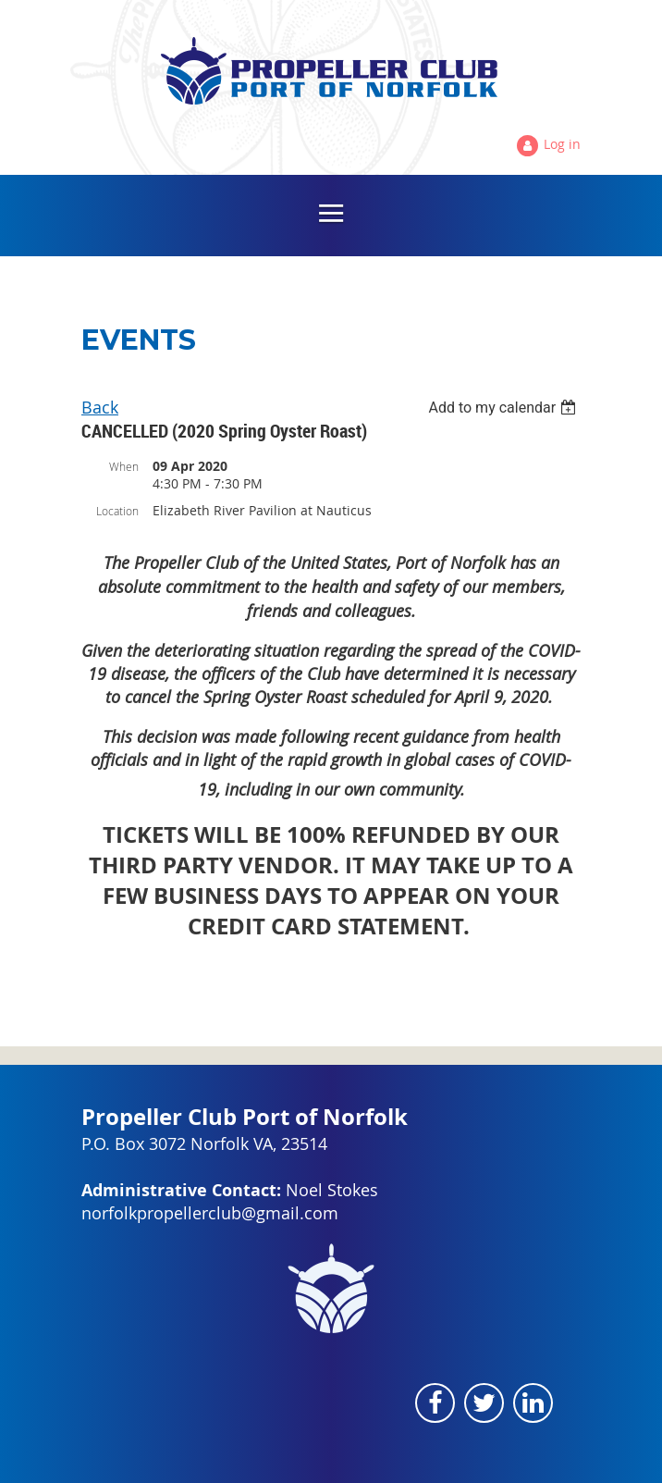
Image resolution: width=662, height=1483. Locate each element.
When (124, 466)
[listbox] (504, 407)
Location (117, 510)
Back (99, 407)
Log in (562, 144)
